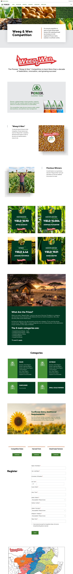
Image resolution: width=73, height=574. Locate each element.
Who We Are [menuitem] (18, 4)
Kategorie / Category (37, 513)
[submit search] (71, 4)
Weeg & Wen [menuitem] (43, 4)
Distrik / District (35, 497)
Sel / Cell (34, 481)
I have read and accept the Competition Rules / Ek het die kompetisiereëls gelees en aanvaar (46, 525)
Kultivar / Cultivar (36, 503)
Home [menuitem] (13, 4)
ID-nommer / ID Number (37, 476)
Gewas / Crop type (36, 508)
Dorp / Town (35, 492)
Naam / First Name (36, 465)
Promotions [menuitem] (36, 4)
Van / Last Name (36, 471)
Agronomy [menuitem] (30, 4)
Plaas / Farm (35, 519)
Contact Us (71, 1)
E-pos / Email (35, 487)
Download (17, 454)
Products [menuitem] (25, 4)
